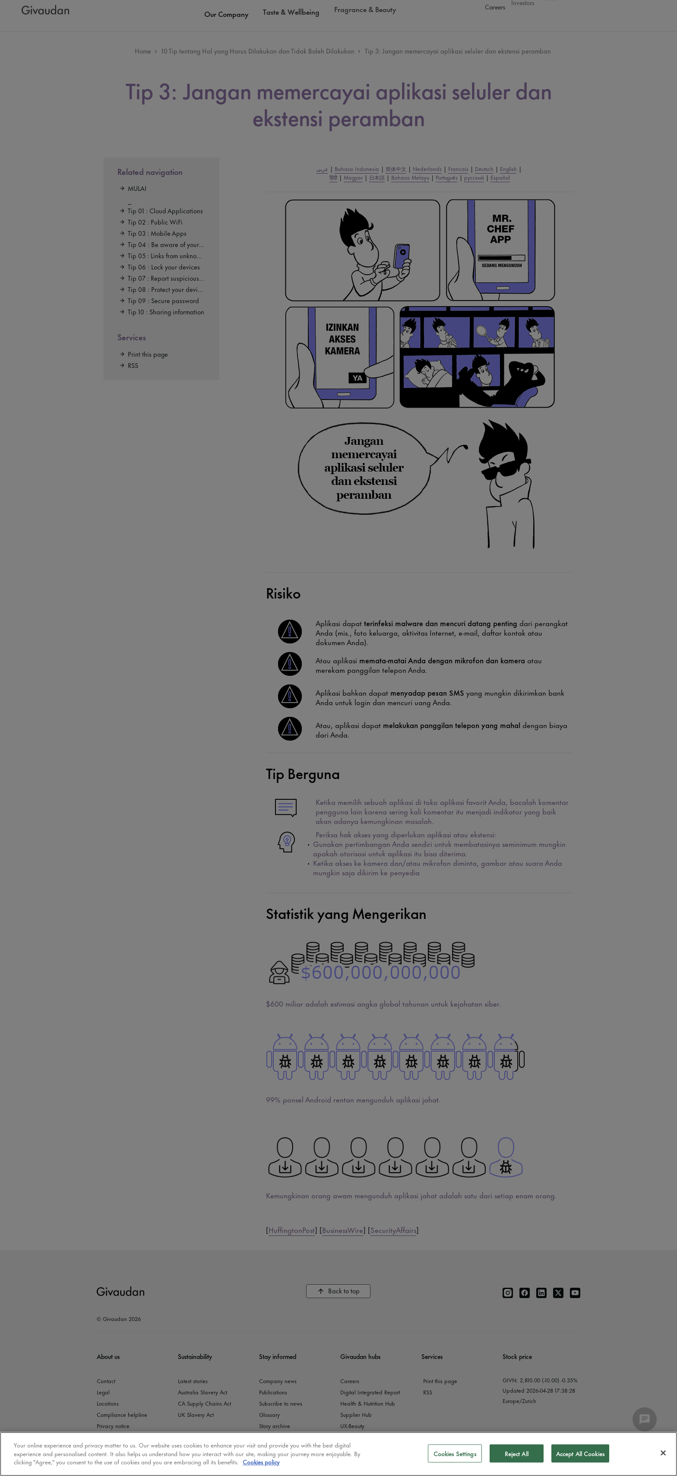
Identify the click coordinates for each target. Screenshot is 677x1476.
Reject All (516, 1453)
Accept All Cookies (580, 1453)
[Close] (663, 1453)
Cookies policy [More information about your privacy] (261, 1461)
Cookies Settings (454, 1453)
